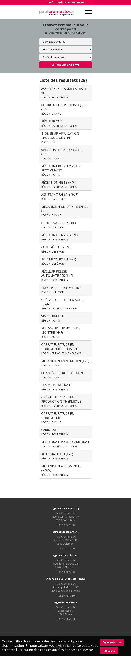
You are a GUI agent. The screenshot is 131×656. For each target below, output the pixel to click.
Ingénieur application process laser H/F (60, 137)
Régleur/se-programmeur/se (65, 444)
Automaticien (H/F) (57, 456)
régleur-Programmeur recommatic (60, 170)
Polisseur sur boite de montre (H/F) (60, 332)
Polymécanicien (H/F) (58, 261)
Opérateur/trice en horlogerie (57, 417)
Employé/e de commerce (61, 290)
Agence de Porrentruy (65, 508)
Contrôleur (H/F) (55, 249)
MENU (88, 12)
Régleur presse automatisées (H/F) (57, 275)
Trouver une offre (66, 65)
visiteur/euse (52, 318)
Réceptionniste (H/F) (59, 184)
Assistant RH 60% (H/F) (59, 196)
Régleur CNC (59, 123)
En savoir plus (112, 642)
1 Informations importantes (65, 2)
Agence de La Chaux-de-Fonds (65, 579)
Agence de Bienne (65, 602)
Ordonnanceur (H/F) (58, 225)
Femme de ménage (56, 387)
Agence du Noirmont (65, 555)
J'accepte (109, 650)
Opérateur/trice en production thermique (61, 401)
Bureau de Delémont (66, 532)
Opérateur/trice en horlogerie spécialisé (61, 348)
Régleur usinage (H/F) (59, 237)
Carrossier (54, 432)
